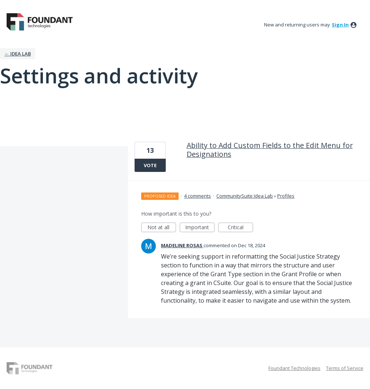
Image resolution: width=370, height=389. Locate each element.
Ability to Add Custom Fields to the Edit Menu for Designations (270, 149)
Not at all (161, 228)
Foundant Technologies (294, 368)
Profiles (285, 195)
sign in (340, 24)
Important (200, 228)
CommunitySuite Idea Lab (244, 195)
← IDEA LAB (17, 53)
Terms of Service (344, 368)
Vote (150, 165)
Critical (240, 228)
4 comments (197, 195)
